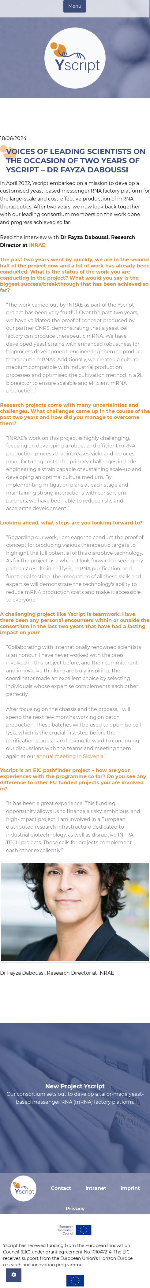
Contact (61, 1188)
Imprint (130, 1188)
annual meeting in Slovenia (69, 756)
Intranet (95, 1188)
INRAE (37, 245)
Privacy (75, 1209)
